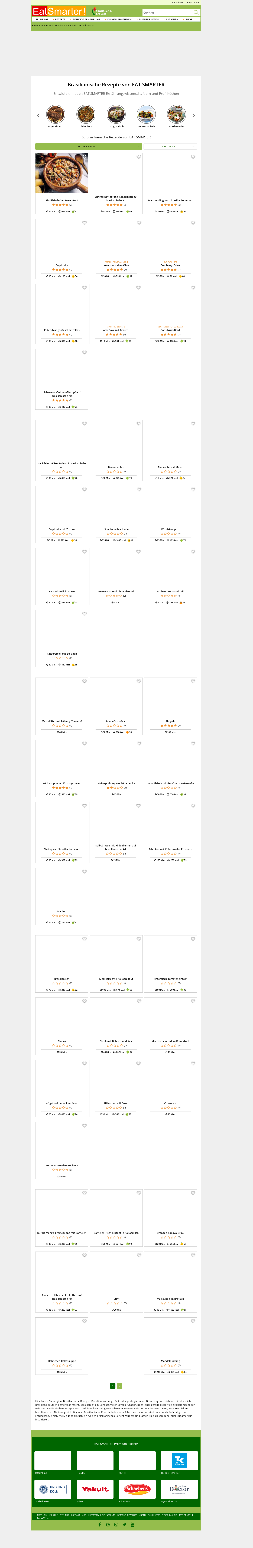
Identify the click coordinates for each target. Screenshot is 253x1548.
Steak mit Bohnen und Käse (116, 1041)
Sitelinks (64, 1515)
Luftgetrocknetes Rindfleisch (62, 1103)
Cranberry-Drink (170, 265)
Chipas (62, 1041)
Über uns (42, 1515)
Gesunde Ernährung (86, 19)
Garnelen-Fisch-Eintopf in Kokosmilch (116, 1233)
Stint (116, 1298)
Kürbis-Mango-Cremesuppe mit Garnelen (61, 1233)
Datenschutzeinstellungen (131, 1515)
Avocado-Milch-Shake (62, 591)
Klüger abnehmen (119, 19)
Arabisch (62, 911)
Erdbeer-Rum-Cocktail (170, 591)
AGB (84, 1515)
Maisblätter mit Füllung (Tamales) (62, 721)
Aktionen (172, 19)
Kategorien (43, 1517)
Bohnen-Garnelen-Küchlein (62, 1165)
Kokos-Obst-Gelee (116, 721)
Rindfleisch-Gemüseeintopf (62, 200)
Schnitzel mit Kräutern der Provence (170, 849)
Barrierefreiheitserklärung (162, 1515)
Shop (189, 19)
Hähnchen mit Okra (116, 1103)
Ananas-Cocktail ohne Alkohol (116, 591)
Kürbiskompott (170, 529)
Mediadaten (185, 1515)
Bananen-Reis (116, 467)
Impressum (93, 1515)
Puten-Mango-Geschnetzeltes (62, 330)
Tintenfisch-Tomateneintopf (170, 978)
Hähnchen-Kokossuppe (62, 1361)
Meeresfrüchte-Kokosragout (116, 978)
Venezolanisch (146, 126)
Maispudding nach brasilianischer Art (170, 200)
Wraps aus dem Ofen (116, 265)
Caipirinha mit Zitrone (62, 529)
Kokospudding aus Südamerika (116, 783)
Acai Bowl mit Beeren (115, 330)
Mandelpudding (170, 1361)
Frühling (42, 19)
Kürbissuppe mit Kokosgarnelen (62, 783)
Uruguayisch (116, 126)
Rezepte (60, 19)
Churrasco (170, 1103)
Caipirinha (62, 265)
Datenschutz (108, 1515)
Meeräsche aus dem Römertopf (170, 1041)
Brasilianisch (61, 978)
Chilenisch (86, 126)
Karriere (53, 1515)
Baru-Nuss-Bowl (170, 330)
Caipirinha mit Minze (170, 467)
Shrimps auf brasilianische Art (62, 849)
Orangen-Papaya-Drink (170, 1233)
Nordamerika (176, 126)
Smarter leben (149, 19)
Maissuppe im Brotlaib (170, 1298)
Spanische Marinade (116, 529)
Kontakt (75, 1515)
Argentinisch (55, 126)
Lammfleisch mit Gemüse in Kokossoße (170, 783)
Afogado (171, 721)
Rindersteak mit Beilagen (62, 653)
